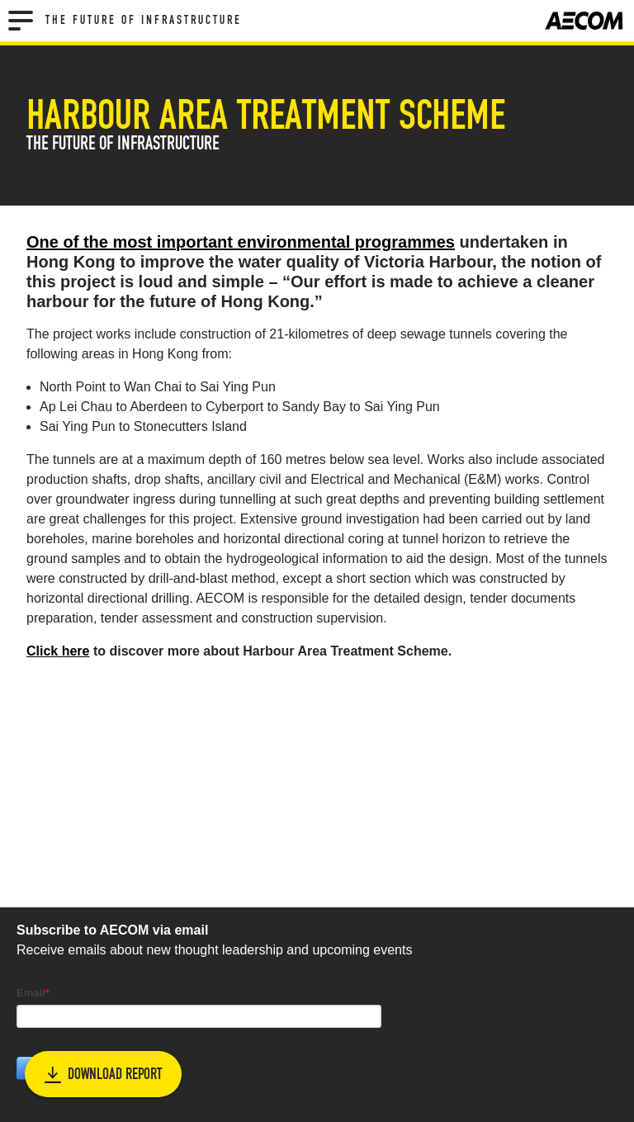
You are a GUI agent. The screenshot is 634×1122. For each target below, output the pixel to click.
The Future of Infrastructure (143, 20)
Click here (57, 651)
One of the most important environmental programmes (240, 242)
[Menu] (20, 20)
